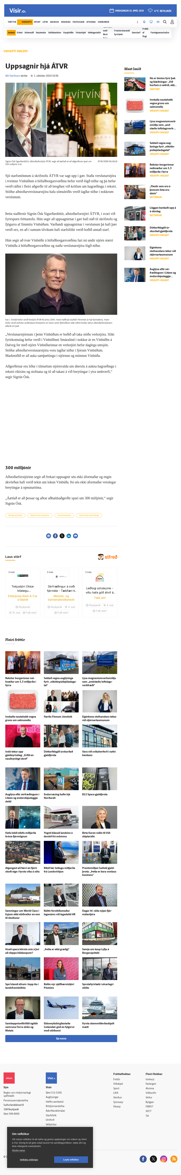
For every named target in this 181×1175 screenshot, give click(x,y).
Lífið (115, 1093)
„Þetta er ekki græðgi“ (56, 949)
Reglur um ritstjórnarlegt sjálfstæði (17, 1095)
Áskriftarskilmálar (55, 1111)
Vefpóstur (51, 1124)
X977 (148, 1111)
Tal (147, 1116)
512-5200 (56, 1093)
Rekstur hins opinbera (39, 516)
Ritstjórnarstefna (55, 1106)
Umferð (50, 1120)
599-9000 (14, 1114)
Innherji (150, 1079)
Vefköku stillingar (29, 1159)
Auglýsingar (52, 1097)
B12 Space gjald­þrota (94, 794)
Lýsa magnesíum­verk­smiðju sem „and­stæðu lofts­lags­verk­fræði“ (99, 682)
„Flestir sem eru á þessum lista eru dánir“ (160, 190)
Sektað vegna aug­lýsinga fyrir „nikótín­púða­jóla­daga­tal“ (60, 682)
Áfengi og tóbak (15, 516)
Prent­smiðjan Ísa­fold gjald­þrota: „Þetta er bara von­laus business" (99, 872)
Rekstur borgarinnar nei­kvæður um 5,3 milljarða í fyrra (20, 682)
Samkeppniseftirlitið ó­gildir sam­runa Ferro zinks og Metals (21, 1027)
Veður (149, 1097)
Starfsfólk (51, 1115)
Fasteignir (151, 1084)
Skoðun (117, 1097)
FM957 (149, 1106)
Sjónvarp (118, 1102)
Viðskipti (118, 1084)
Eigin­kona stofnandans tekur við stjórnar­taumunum (163, 251)
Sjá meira (61, 1038)
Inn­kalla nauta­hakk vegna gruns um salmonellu (161, 103)
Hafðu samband (54, 1102)
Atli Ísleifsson (12, 76)
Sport (116, 1088)
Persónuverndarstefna (16, 1100)
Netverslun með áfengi (89, 516)
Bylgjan (150, 1102)
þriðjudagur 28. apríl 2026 (129, 11)
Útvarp (117, 1106)
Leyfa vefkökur (71, 1159)
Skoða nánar (18, 1150)
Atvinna (150, 1088)
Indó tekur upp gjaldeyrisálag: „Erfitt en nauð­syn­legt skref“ (19, 755)
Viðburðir (151, 1093)
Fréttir (116, 1079)
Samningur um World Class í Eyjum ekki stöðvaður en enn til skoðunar (22, 914)
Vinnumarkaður (64, 516)
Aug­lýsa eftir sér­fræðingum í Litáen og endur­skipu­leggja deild (22, 798)
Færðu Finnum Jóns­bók (58, 717)
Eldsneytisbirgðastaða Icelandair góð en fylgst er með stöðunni (59, 1027)
